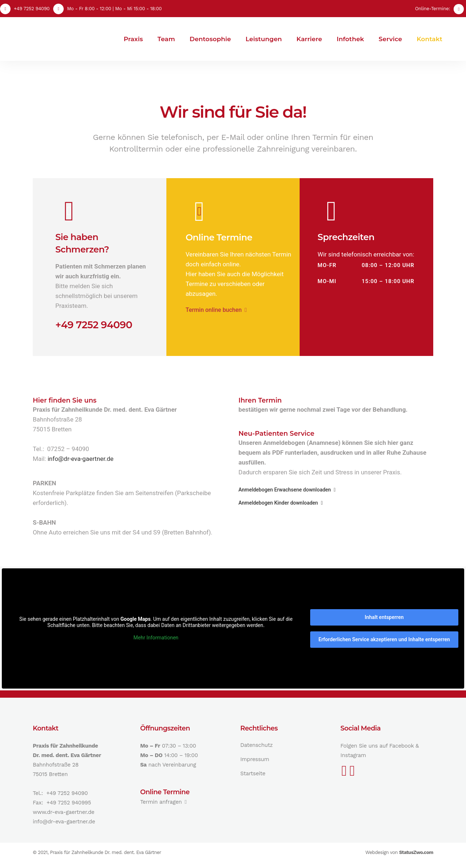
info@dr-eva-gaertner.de (81, 458)
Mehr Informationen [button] (156, 637)
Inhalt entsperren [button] (384, 617)
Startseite (252, 773)
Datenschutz (256, 745)
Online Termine (219, 237)
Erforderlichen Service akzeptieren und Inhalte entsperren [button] (384, 639)
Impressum (254, 759)
